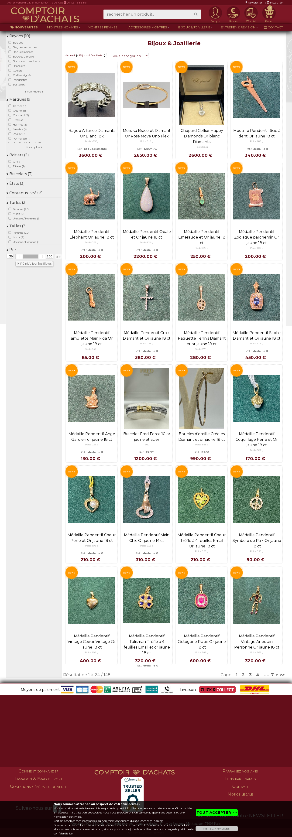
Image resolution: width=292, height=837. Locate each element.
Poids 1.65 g (256, 652)
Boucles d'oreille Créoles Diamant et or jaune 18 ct (201, 437)
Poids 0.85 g (202, 551)
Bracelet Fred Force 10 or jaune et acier (146, 437)
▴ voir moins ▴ (34, 91)
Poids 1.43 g (201, 652)
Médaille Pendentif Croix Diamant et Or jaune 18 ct (147, 336)
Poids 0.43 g (257, 551)
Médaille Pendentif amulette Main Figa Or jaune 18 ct (92, 338)
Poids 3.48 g (202, 444)
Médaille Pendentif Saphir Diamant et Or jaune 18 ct (257, 336)
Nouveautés (24, 27)
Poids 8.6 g (202, 146)
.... (266, 674)
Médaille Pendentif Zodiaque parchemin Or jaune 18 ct (256, 237)
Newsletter (253, 2)
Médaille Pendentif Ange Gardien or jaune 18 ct (92, 437)
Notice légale (240, 794)
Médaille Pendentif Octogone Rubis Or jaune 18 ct (202, 641)
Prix (12, 249)
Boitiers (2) (18, 155)
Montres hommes (62, 27)
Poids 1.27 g (256, 343)
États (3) (16, 183)
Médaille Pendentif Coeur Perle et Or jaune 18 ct (92, 538)
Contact (273, 27)
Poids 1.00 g (256, 247)
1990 (146, 444)
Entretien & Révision (238, 27)
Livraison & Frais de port (38, 778)
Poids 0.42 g (92, 349)
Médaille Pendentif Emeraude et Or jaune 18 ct (201, 237)
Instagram (275, 2)
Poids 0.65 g (147, 343)
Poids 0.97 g (92, 242)
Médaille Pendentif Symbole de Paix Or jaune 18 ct (257, 540)
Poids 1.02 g (91, 545)
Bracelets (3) (20, 174)
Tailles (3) (17, 202)
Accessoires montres (147, 27)
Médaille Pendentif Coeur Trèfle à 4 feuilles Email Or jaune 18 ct (202, 540)
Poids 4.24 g (147, 242)
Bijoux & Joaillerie (194, 27)
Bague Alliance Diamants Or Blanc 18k (92, 133)
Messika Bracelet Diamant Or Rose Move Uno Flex (147, 133)
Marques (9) (19, 99)
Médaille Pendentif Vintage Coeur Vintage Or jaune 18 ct (92, 641)
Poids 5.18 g (146, 141)
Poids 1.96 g (91, 652)
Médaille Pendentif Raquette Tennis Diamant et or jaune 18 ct (202, 338)
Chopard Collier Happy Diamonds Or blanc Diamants (202, 136)
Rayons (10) (18, 36)
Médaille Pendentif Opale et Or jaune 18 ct (147, 234)
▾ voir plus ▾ (34, 147)
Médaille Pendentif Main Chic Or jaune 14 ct (146, 538)
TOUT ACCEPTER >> (216, 812)
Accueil (70, 55)
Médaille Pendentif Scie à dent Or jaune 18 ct (256, 133)
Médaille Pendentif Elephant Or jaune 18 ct (91, 234)
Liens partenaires (240, 778)
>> (282, 674)
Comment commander (38, 771)
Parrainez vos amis (240, 771)
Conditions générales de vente (38, 786)
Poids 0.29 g (202, 247)
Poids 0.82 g (257, 450)
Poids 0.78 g (202, 349)
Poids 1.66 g (256, 141)
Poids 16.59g (92, 141)
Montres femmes (102, 27)
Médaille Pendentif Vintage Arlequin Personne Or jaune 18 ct (256, 641)
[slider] (19, 256)
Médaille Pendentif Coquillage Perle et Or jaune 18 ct (257, 439)
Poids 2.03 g (147, 545)
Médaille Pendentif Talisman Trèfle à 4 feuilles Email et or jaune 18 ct (147, 644)
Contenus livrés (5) (25, 193)
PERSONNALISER (216, 828)
